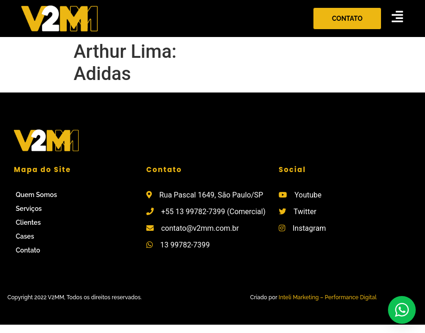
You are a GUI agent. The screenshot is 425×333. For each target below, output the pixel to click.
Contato (28, 250)
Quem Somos (36, 194)
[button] (347, 18)
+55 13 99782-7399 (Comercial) (213, 211)
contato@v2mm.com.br (200, 228)
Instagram (309, 228)
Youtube (308, 195)
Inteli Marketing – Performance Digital (328, 297)
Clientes (28, 222)
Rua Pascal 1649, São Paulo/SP (211, 195)
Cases (25, 236)
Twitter (305, 211)
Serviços (29, 208)
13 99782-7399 (185, 244)
